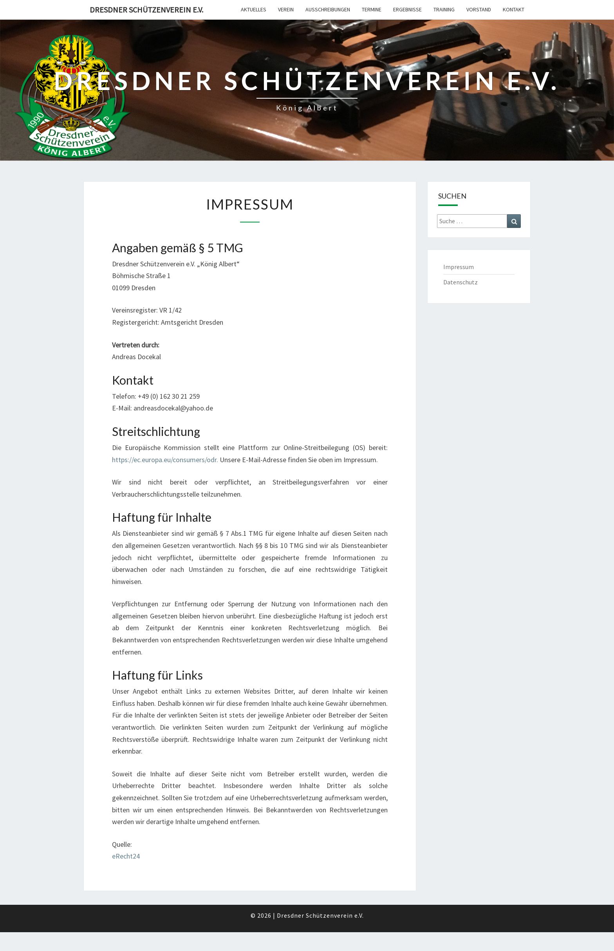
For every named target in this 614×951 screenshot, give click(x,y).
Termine (371, 9)
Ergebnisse (407, 9)
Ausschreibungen (327, 9)
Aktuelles (253, 9)
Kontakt (513, 9)
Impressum (458, 267)
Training (444, 9)
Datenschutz (460, 282)
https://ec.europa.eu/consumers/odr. (165, 459)
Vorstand (478, 9)
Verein (286, 9)
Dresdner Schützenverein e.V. (146, 9)
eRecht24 (126, 856)
